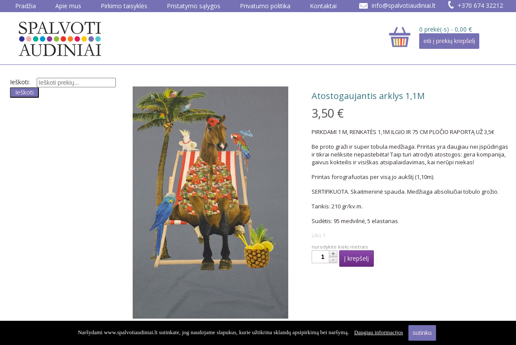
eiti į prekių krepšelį (449, 41)
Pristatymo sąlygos (193, 6)
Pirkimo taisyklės (124, 6)
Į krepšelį (356, 258)
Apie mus (68, 6)
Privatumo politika (265, 6)
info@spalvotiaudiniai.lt (404, 5)
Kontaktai (323, 6)
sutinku (422, 332)
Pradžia (25, 6)
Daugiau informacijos (378, 332)
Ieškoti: (20, 82)
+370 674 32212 (480, 5)
